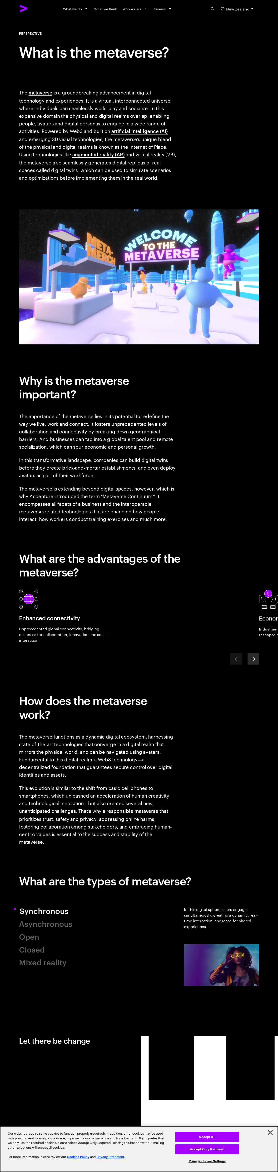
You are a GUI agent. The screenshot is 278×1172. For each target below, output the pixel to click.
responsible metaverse (132, 810)
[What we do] (75, 8)
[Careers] (163, 8)
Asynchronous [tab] (45, 923)
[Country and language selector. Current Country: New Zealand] (238, 8)
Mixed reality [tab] (43, 962)
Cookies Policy (78, 1156)
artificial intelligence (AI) (139, 131)
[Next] (253, 659)
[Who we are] (135, 8)
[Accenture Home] (24, 8)
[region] (139, 1149)
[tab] (221, 946)
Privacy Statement (110, 1156)
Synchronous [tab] (49, 910)
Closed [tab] (32, 949)
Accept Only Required (207, 1149)
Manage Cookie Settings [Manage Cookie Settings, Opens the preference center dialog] (207, 1161)
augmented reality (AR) (98, 154)
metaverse (40, 92)
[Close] (270, 1132)
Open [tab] (29, 936)
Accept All (207, 1136)
